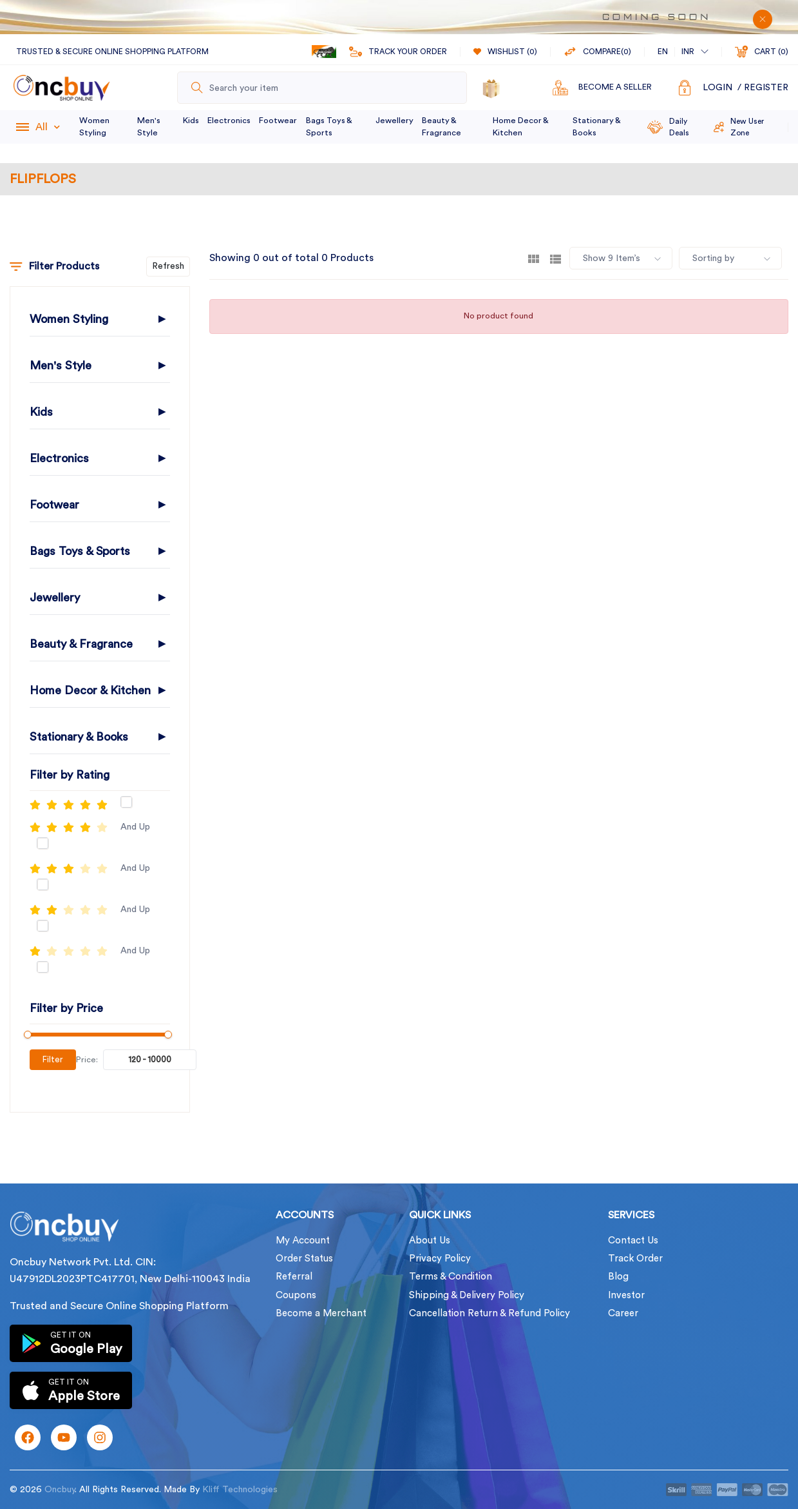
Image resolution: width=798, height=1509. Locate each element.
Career (623, 1313)
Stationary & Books (596, 127)
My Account (303, 1240)
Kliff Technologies (240, 1489)
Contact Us (633, 1240)
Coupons (296, 1295)
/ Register (762, 87)
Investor (626, 1295)
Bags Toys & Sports (329, 127)
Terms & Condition (450, 1276)
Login (717, 87)
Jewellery (394, 120)
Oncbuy (59, 1489)
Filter (53, 1059)
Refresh (168, 266)
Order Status (304, 1258)
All (47, 127)
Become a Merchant (321, 1313)
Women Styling (94, 127)
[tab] (533, 258)
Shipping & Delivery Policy (466, 1295)
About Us (429, 1240)
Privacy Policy (440, 1258)
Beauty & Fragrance (441, 127)
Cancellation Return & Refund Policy (489, 1313)
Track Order (635, 1258)
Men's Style (148, 127)
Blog (618, 1276)
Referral (294, 1276)
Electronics (229, 120)
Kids (191, 120)
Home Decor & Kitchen (520, 127)
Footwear (278, 120)
